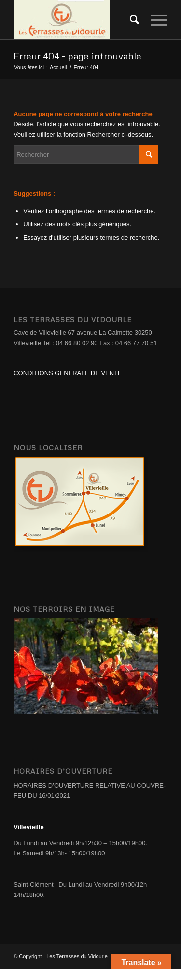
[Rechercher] (130, 19)
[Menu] (154, 19)
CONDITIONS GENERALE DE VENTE (68, 373)
